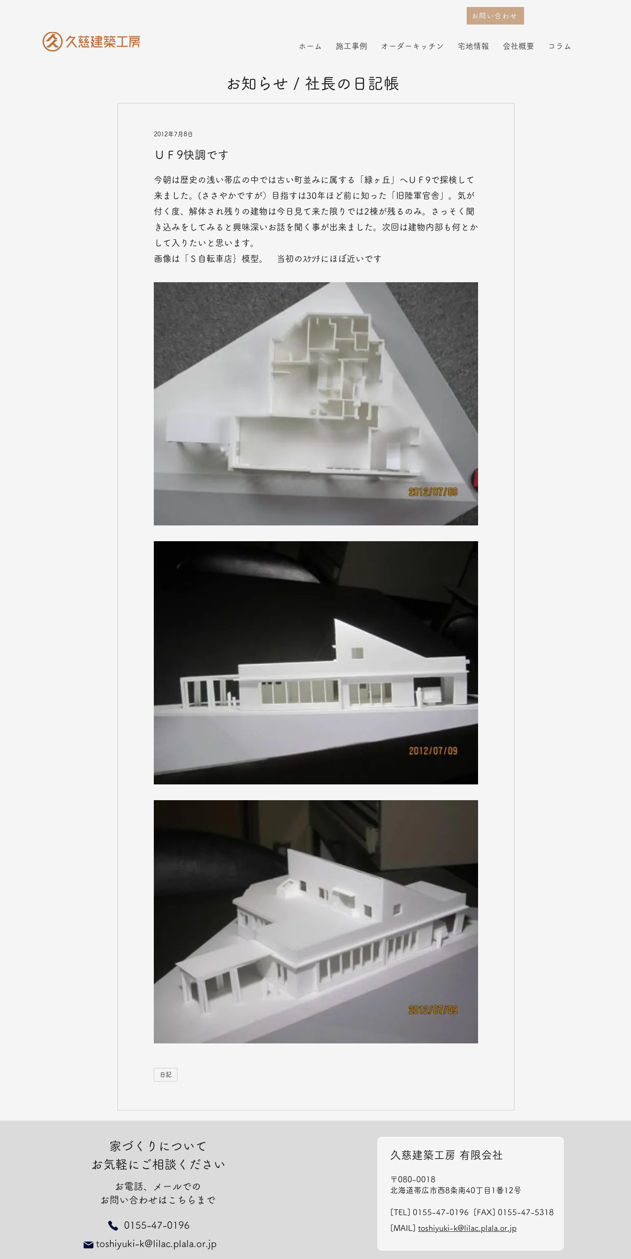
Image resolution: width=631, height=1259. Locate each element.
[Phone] (113, 1225)
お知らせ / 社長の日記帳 (312, 83)
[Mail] (88, 1245)
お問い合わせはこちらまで (158, 1200)
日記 (166, 1074)
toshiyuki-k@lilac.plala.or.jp (467, 1228)
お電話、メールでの (157, 1186)
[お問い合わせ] (495, 16)
